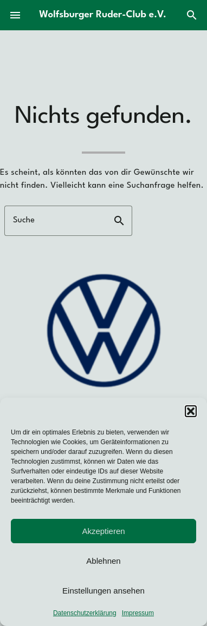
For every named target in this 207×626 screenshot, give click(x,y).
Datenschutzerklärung (85, 613)
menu (15, 15)
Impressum (138, 613)
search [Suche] (191, 15)
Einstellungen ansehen (103, 590)
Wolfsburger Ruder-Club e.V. (102, 14)
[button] (190, 411)
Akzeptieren (103, 531)
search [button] (119, 220)
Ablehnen (103, 560)
